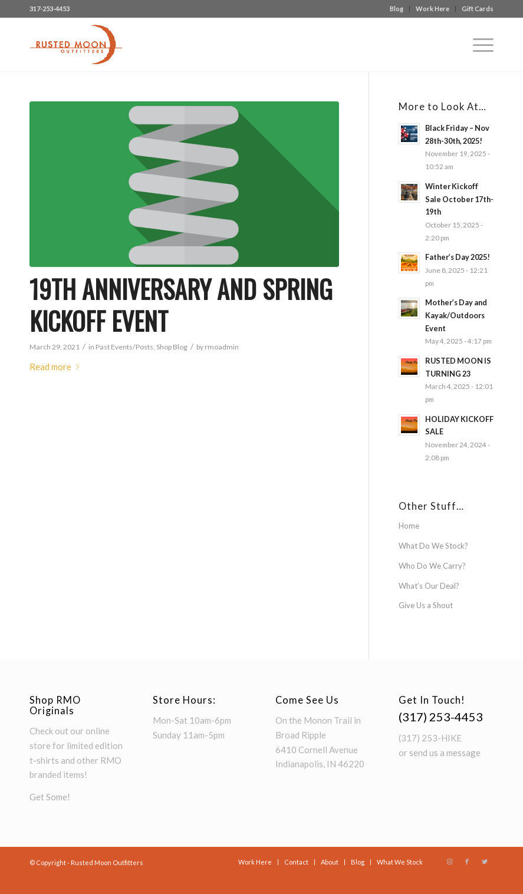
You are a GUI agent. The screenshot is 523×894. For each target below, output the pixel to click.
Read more (56, 366)
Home (409, 525)
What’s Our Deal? (429, 585)
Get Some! (49, 796)
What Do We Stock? (433, 545)
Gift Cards (478, 8)
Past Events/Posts (124, 346)
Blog (396, 8)
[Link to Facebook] (467, 861)
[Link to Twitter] (485, 861)
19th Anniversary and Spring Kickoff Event (181, 304)
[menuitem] (397, 9)
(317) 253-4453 (441, 717)
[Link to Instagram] (449, 861)
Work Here (432, 8)
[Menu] (477, 44)
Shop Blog (172, 346)
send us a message (445, 752)
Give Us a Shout (426, 605)
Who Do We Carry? (432, 565)
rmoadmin (222, 346)
